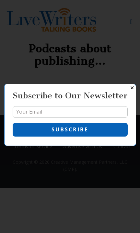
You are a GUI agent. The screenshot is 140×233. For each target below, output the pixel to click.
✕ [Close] (132, 88)
